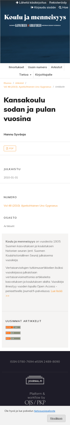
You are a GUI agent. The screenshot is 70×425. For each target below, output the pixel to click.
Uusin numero (37, 67)
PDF (11, 148)
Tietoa (24, 74)
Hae (63, 7)
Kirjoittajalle (43, 74)
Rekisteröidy (58, 2)
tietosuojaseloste (44, 411)
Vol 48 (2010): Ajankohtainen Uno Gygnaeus (27, 86)
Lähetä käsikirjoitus (31, 2)
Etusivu (7, 83)
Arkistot (56, 67)
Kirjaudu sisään (43, 7)
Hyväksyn (56, 418)
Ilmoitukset (16, 67)
